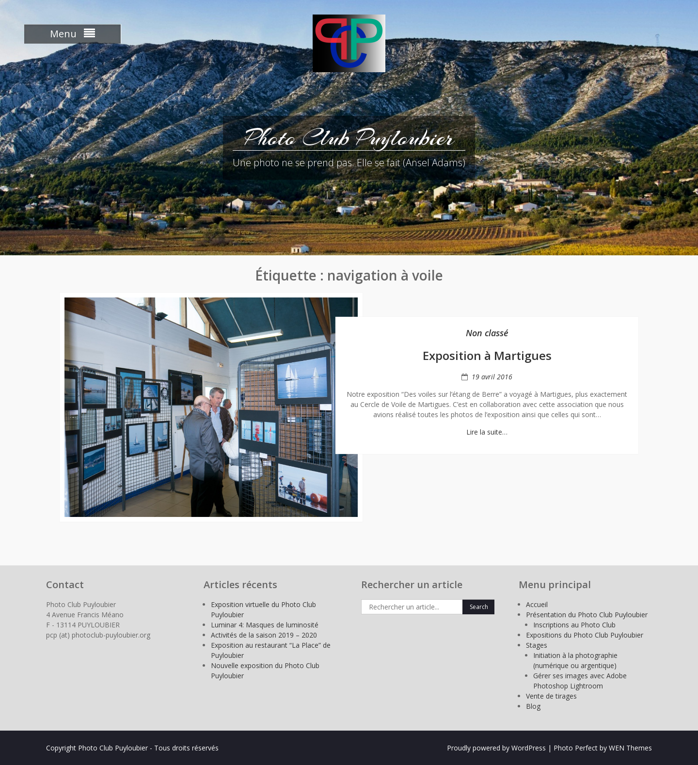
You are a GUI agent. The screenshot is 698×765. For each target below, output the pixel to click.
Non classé (487, 333)
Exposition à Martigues (487, 355)
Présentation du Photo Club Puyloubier (587, 614)
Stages (536, 645)
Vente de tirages (551, 696)
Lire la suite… (487, 432)
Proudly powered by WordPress (496, 747)
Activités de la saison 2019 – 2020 (264, 635)
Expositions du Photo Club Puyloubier (584, 635)
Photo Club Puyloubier (349, 137)
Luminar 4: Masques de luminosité (264, 624)
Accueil (537, 604)
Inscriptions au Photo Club (574, 624)
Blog (533, 706)
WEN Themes (630, 747)
